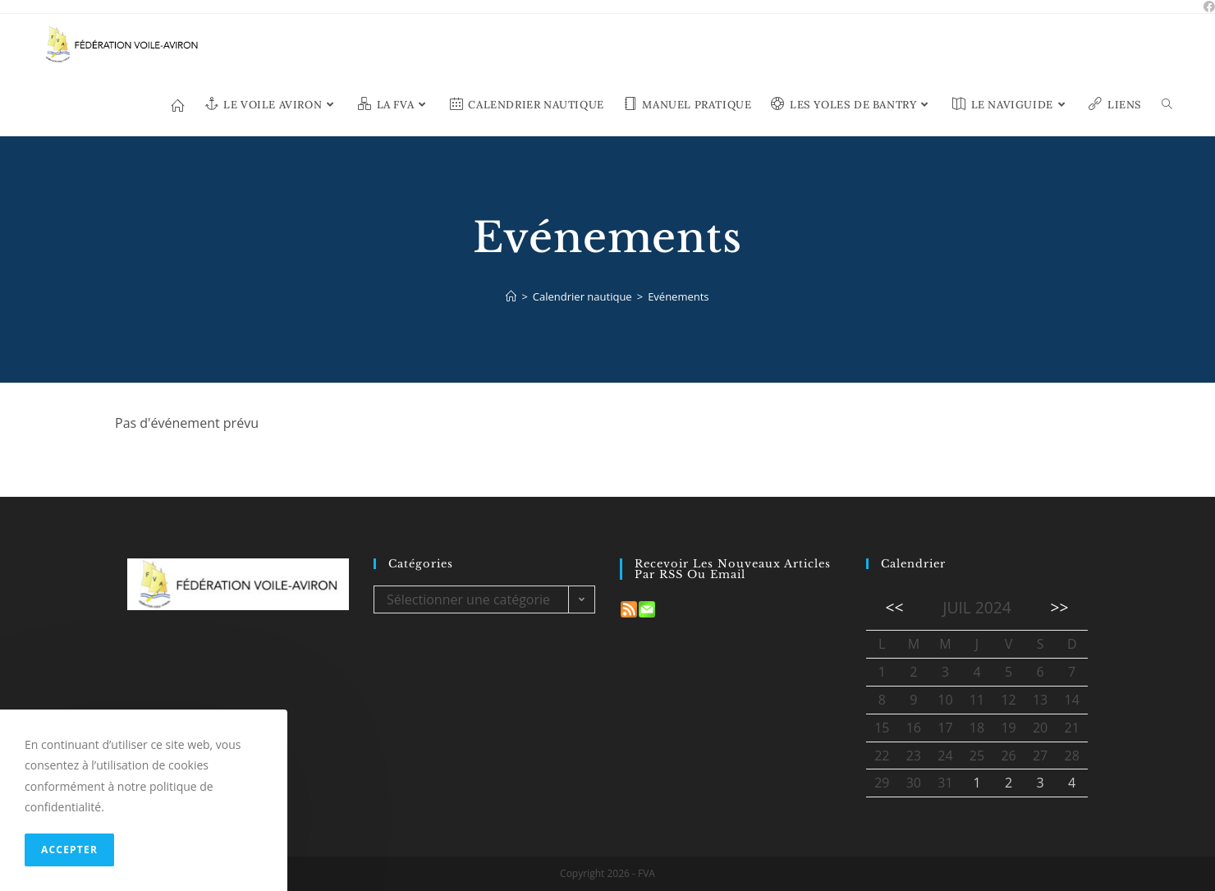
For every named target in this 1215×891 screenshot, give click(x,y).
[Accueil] (511, 296)
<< (894, 607)
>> (1060, 607)
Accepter (69, 850)
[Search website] (1167, 105)
